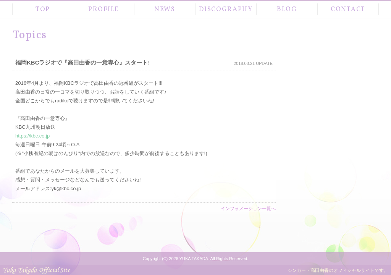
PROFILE (103, 9)
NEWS (164, 9)
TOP (43, 9)
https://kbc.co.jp (32, 136)
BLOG (287, 9)
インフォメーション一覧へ (248, 208)
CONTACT (348, 9)
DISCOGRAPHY (226, 9)
